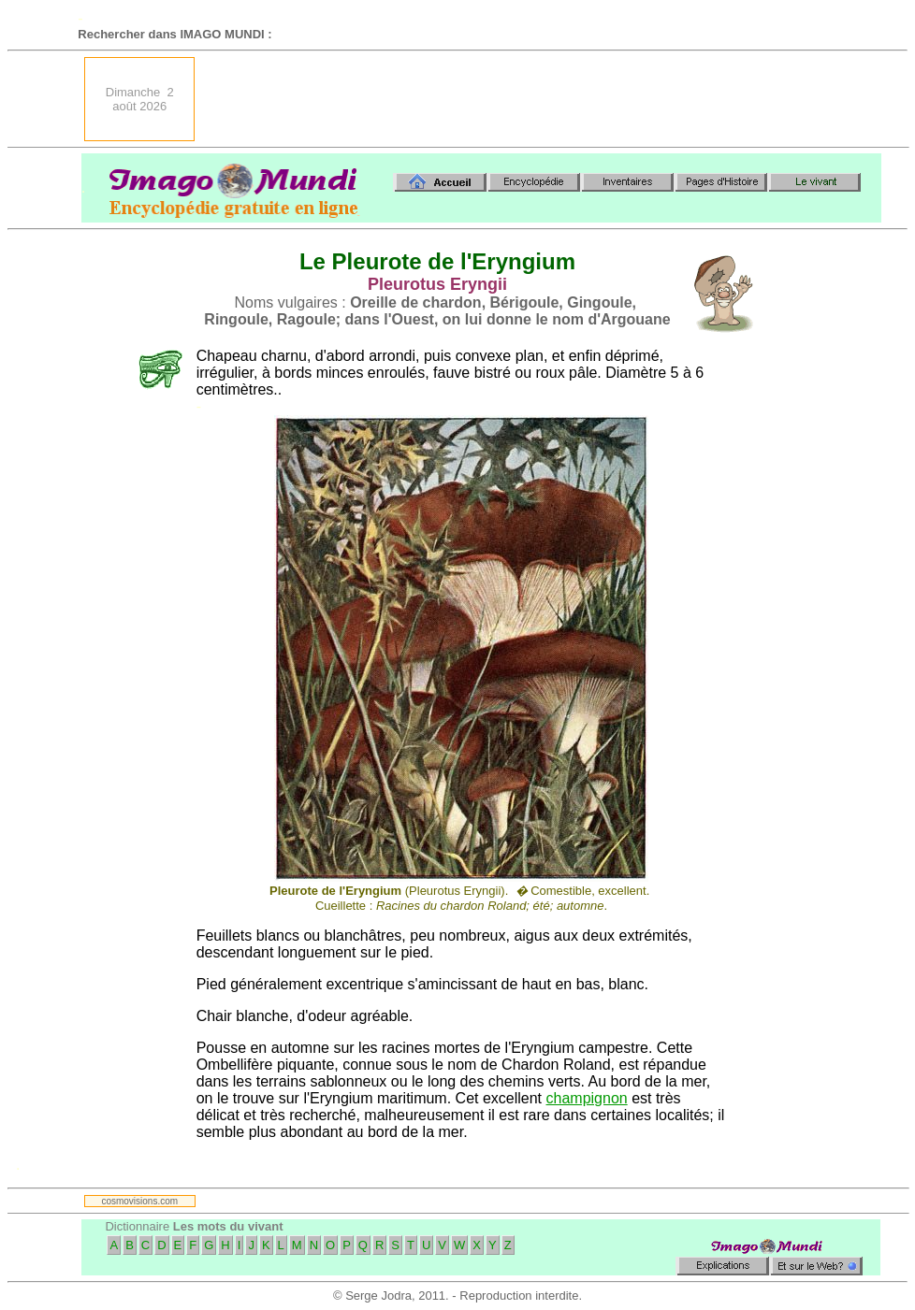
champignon (587, 1098)
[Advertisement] (546, 99)
